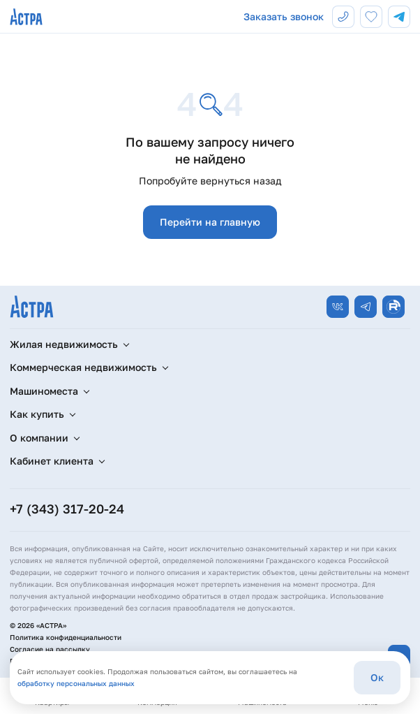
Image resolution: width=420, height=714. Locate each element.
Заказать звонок (283, 16)
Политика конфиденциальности (65, 637)
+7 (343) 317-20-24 (67, 508)
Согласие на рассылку (50, 649)
